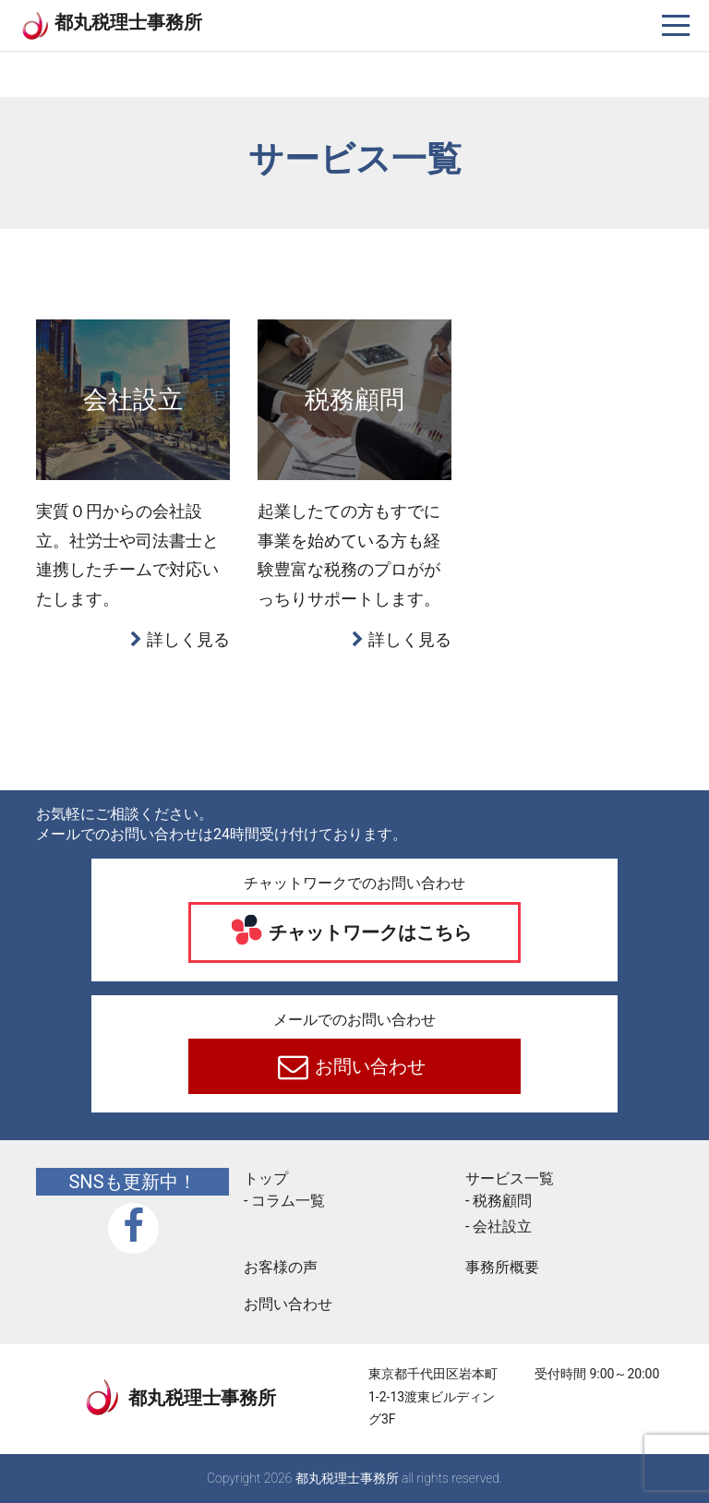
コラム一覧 (288, 1200)
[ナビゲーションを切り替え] (676, 25)
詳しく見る (188, 639)
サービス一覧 (509, 1178)
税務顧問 (502, 1200)
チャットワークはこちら (369, 932)
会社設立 (502, 1226)
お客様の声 (281, 1267)
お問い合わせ (369, 1066)
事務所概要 (502, 1267)
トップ (266, 1178)
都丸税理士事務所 (128, 22)
